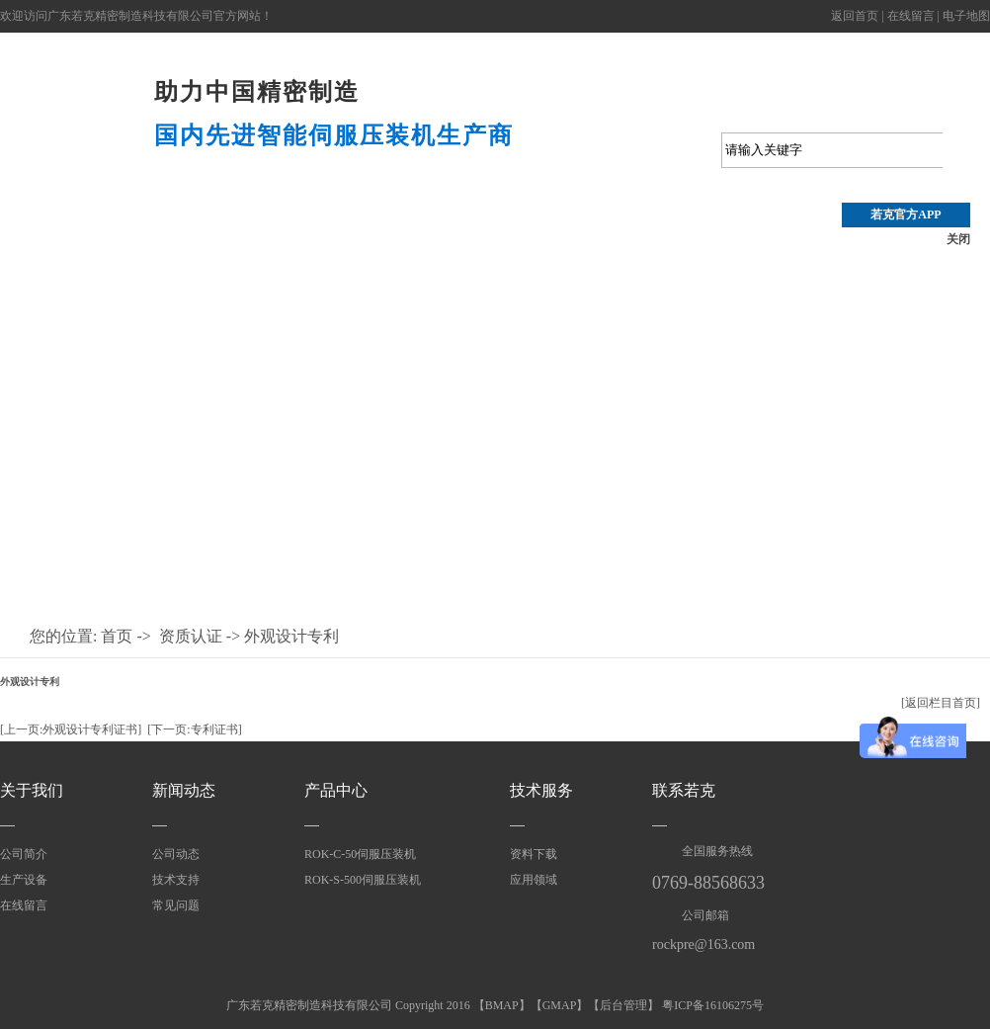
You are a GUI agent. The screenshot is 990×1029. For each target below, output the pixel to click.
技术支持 (384, 229)
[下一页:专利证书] (194, 729)
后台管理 (623, 1005)
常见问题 (176, 905)
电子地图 (966, 16)
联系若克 (683, 790)
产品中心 (165, 229)
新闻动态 (183, 790)
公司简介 (23, 854)
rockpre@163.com (703, 944)
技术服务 (541, 790)
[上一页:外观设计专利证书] (70, 729)
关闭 (958, 239)
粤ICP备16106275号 (713, 1005)
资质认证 (713, 229)
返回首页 (854, 16)
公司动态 (494, 229)
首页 (116, 636)
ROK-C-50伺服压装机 (360, 854)
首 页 (55, 229)
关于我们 (31, 790)
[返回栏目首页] (940, 703)
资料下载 (533, 854)
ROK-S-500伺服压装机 (362, 880)
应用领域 (823, 229)
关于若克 (603, 229)
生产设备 (23, 880)
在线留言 (911, 16)
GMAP (559, 1005)
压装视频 (274, 229)
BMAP (502, 1005)
